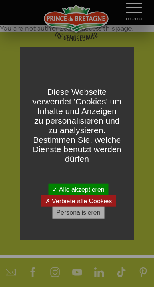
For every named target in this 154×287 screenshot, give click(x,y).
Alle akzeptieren (78, 189)
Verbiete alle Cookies (78, 201)
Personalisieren (78, 212)
